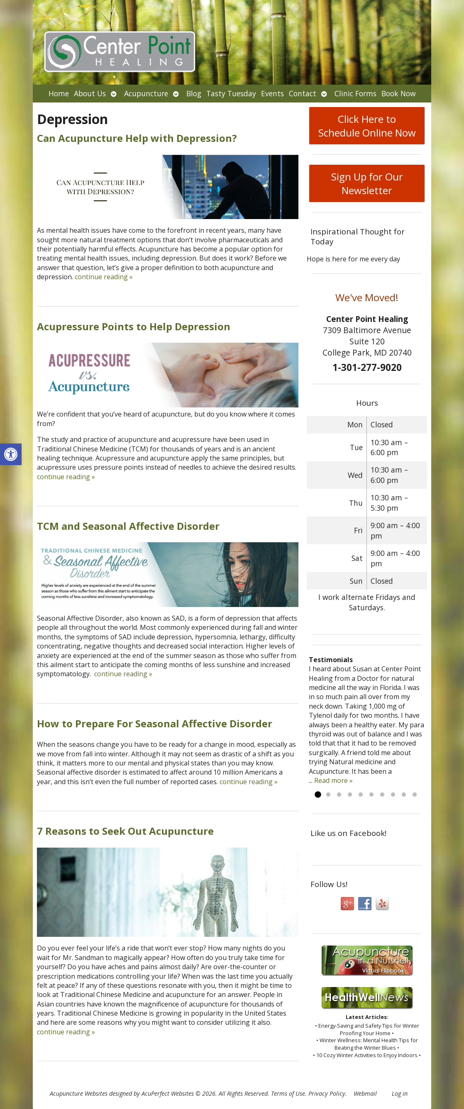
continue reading (104, 276)
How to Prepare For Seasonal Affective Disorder (154, 723)
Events (272, 93)
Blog (193, 93)
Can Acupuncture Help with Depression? (137, 138)
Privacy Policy (326, 1093)
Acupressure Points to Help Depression (133, 326)
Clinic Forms (355, 93)
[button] (11, 454)
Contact (302, 93)
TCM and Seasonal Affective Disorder (128, 526)
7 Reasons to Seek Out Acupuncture (125, 831)
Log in (400, 1093)
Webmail (365, 1093)
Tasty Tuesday (231, 93)
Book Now (398, 93)
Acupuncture (146, 93)
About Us (90, 93)
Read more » (333, 780)
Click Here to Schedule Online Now (367, 125)
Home (59, 93)
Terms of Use (288, 1093)
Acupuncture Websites (78, 1093)
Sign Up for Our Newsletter (367, 183)
